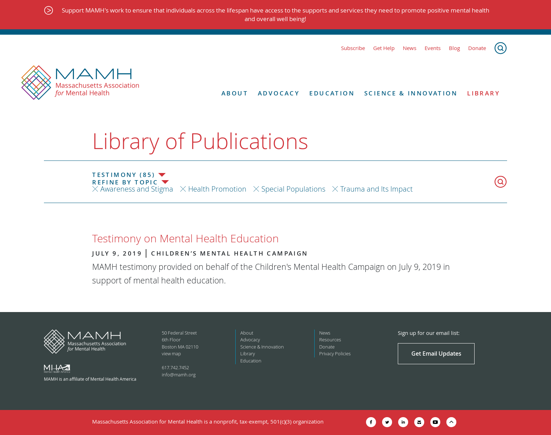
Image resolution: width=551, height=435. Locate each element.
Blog (454, 48)
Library (483, 93)
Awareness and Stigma (136, 189)
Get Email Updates (436, 353)
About (234, 93)
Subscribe (353, 48)
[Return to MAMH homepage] (80, 82)
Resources (330, 339)
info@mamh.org (179, 374)
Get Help (384, 48)
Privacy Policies (335, 353)
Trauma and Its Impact (376, 189)
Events (433, 48)
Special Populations (293, 189)
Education (332, 93)
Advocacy (279, 93)
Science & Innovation (410, 93)
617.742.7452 (175, 367)
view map (171, 353)
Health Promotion (217, 189)
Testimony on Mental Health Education (185, 238)
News (409, 48)
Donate (477, 48)
